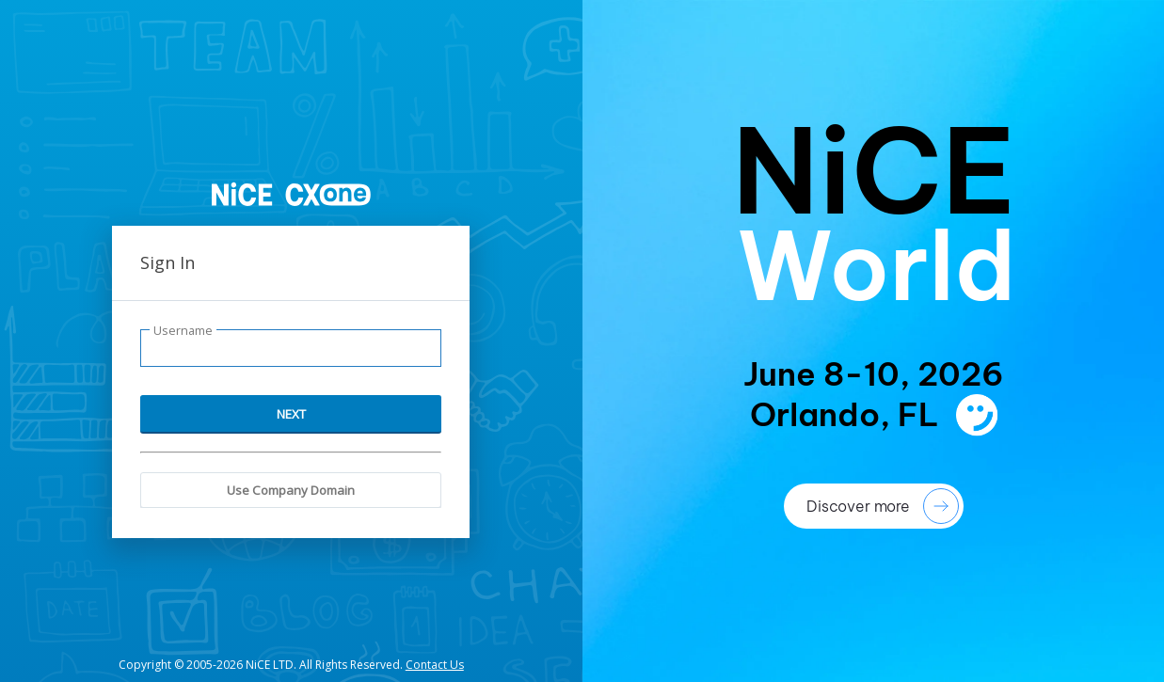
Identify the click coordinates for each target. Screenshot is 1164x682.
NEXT (291, 413)
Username (183, 331)
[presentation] (873, 341)
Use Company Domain (291, 490)
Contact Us (435, 665)
